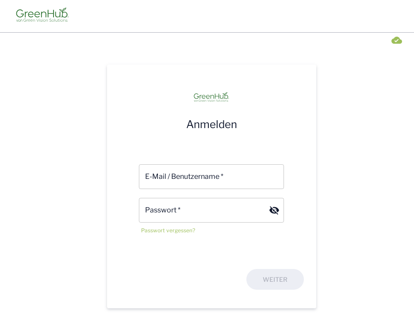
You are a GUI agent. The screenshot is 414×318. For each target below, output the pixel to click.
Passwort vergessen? (168, 230)
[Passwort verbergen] (274, 210)
